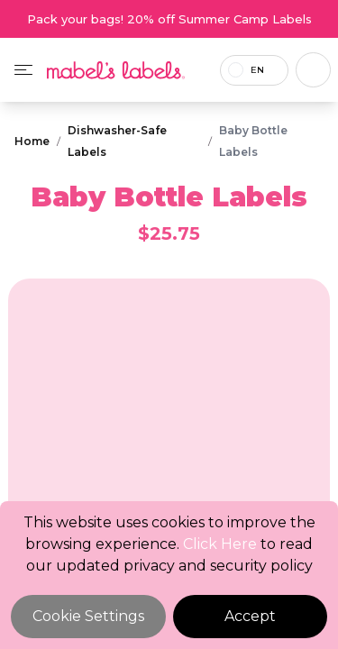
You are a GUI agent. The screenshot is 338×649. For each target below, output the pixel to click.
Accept (250, 616)
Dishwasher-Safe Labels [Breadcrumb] (117, 141)
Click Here (220, 544)
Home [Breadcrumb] (32, 141)
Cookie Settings (88, 616)
